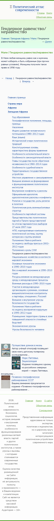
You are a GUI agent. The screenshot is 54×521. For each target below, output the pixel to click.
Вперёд (26, 81)
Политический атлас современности (28, 8)
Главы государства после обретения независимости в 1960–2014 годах (30, 163)
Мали (33, 38)
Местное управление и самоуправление (32, 177)
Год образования (21, 117)
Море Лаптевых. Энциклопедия (30, 360)
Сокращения (45, 410)
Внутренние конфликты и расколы (29, 190)
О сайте (48, 400)
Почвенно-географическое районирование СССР (26, 379)
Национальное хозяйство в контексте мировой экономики (31, 259)
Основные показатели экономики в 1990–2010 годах (29, 265)
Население (17, 127)
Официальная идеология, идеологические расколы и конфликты (32, 196)
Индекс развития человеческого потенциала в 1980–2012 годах (29, 132)
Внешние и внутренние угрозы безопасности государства (27, 301)
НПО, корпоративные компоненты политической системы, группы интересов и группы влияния (29, 233)
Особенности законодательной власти (31, 157)
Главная (5, 38)
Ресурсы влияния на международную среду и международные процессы (31, 278)
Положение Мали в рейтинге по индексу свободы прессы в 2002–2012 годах (30, 243)
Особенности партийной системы (28, 214)
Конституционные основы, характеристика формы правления (29, 149)
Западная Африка (20, 38)
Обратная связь (44, 17)
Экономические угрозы (24, 326)
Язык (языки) (18, 137)
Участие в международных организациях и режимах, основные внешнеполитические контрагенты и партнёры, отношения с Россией (30, 292)
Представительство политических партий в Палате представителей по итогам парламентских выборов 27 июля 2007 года (29, 222)
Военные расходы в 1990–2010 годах (31, 283)
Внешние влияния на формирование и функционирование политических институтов (30, 184)
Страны (41, 13)
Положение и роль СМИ (24, 250)
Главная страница (16, 97)
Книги (49, 13)
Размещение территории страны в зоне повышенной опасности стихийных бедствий (32, 319)
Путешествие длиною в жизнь (27, 345)
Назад (8, 78)
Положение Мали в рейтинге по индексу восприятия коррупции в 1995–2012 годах (29, 309)
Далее (48, 41)
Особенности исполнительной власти (30, 154)
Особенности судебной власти (27, 167)
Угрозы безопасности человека (28, 329)
